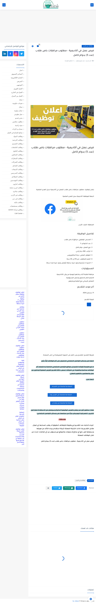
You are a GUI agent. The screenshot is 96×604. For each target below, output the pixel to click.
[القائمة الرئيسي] (92, 4)
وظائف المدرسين (17, 173)
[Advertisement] (48, 26)
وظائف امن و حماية (16, 188)
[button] (81, 488)
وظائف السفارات (17, 158)
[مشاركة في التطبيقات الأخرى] (48, 488)
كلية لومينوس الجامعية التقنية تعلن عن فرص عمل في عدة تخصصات (20, 366)
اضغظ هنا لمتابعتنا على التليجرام (62, 386)
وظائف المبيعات (17, 169)
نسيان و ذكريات (17, 129)
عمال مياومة (18, 111)
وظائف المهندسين (16, 180)
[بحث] (4, 4)
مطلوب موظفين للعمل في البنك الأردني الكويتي (20, 325)
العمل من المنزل (17, 96)
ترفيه (21, 100)
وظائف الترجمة (17, 140)
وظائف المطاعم (17, 177)
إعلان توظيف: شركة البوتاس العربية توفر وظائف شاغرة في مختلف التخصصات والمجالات (19, 383)
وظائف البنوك (18, 136)
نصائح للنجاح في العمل (15, 133)
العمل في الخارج (17, 92)
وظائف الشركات (17, 162)
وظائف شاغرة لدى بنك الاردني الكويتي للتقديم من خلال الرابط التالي (20, 312)
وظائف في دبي (17, 199)
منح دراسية (19, 125)
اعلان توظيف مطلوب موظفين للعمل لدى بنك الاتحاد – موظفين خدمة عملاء (20, 351)
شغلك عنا (76, 601)
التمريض (20, 81)
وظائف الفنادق (18, 166)
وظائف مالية (18, 202)
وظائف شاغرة (18, 191)
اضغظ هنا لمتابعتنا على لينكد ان (62, 403)
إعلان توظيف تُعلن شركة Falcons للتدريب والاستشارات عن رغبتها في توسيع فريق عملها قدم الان (19, 436)
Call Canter (19, 213)
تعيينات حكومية (18, 103)
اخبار (21, 70)
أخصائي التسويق (17, 74)
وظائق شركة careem (15, 210)
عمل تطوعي (18, 114)
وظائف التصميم (17, 144)
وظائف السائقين (17, 155)
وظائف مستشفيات (16, 206)
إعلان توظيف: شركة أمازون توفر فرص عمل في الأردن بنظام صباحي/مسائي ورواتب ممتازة (19, 401)
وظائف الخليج (18, 151)
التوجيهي (20, 85)
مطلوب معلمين (17, 122)
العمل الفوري (18, 89)
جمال (21, 107)
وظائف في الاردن (88, 46)
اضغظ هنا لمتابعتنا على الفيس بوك (62, 395)
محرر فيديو (19, 118)
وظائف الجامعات (17, 147)
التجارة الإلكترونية (17, 78)
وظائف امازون (18, 184)
